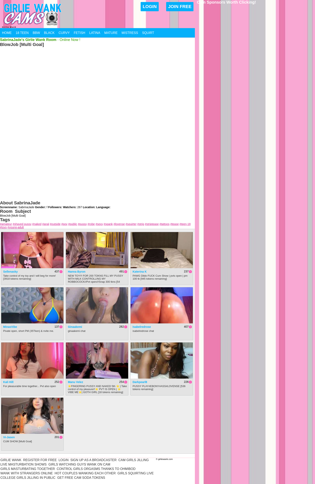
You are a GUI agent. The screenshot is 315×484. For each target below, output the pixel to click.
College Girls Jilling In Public (27, 477)
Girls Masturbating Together (27, 469)
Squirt (148, 33)
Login (150, 6)
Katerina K (140, 271)
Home (7, 33)
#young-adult (15, 227)
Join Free (179, 6)
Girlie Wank (10, 460)
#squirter (131, 224)
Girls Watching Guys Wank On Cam (79, 464)
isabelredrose (142, 326)
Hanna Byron (76, 271)
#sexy (99, 224)
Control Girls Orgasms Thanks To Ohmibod (96, 469)
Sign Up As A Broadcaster (93, 460)
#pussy (82, 224)
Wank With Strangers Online (26, 473)
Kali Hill (8, 382)
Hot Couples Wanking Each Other (85, 473)
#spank (108, 224)
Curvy (64, 33)
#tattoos (165, 224)
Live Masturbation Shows (23, 464)
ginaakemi (75, 326)
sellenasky (10, 271)
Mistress (130, 33)
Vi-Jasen (9, 437)
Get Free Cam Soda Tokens (81, 477)
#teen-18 (185, 224)
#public (72, 224)
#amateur (6, 224)
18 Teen (22, 33)
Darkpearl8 (140, 382)
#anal (45, 224)
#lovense (119, 224)
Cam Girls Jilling (133, 460)
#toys (3, 227)
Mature (111, 33)
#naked (36, 224)
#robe (91, 224)
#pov (64, 224)
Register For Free (40, 460)
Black (49, 33)
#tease (174, 224)
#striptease (152, 224)
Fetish (79, 33)
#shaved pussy (22, 224)
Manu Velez (75, 382)
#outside (55, 224)
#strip (140, 224)
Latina (94, 33)
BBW (36, 33)
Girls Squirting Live (136, 473)
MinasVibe (10, 326)
